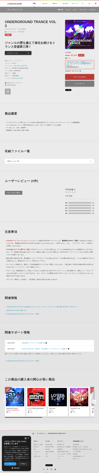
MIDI (25, 65)
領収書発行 (60, 449)
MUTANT (47, 449)
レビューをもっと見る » (13, 192)
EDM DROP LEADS (12, 408)
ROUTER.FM (48, 447)
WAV (15, 65)
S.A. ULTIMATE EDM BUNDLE (36, 408)
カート (59, 458)
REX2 (18, 65)
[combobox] (26, 438)
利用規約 (75, 454)
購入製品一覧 (60, 444)
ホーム (33, 433)
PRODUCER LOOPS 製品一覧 (16, 310)
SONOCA (47, 444)
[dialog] (16, 453)
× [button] (28, 438)
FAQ (35, 449)
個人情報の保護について (79, 456)
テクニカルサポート (20, 267)
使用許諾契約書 (10, 85)
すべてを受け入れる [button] (10, 464)
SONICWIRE (14, 3)
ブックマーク (79, 84)
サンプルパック (18, 60)
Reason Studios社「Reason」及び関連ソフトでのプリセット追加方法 (45, 349)
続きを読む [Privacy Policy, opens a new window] (18, 460)
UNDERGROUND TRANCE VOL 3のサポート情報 (22, 314)
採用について (76, 458)
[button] (94, 401)
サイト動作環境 (77, 451)
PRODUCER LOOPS (17, 78)
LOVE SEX (52, 408)
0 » (21, 31)
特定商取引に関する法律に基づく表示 (82, 449)
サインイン (75, 3)
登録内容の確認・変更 (62, 451)
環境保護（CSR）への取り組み (80, 447)
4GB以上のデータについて (13, 82)
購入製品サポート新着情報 (64, 447)
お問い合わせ (37, 456)
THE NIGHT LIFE (75, 408)
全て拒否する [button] (23, 464)
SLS (46, 456)
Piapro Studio (48, 451)
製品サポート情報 (38, 444)
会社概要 (75, 444)
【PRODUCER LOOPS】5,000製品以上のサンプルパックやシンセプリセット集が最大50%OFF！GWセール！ (79, 63)
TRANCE (13, 63)
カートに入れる (80, 77)
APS (46, 454)
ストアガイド (37, 451)
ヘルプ (35, 454)
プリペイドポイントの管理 (64, 454)
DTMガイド (36, 447)
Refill (22, 65)
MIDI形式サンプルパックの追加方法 (33, 343)
